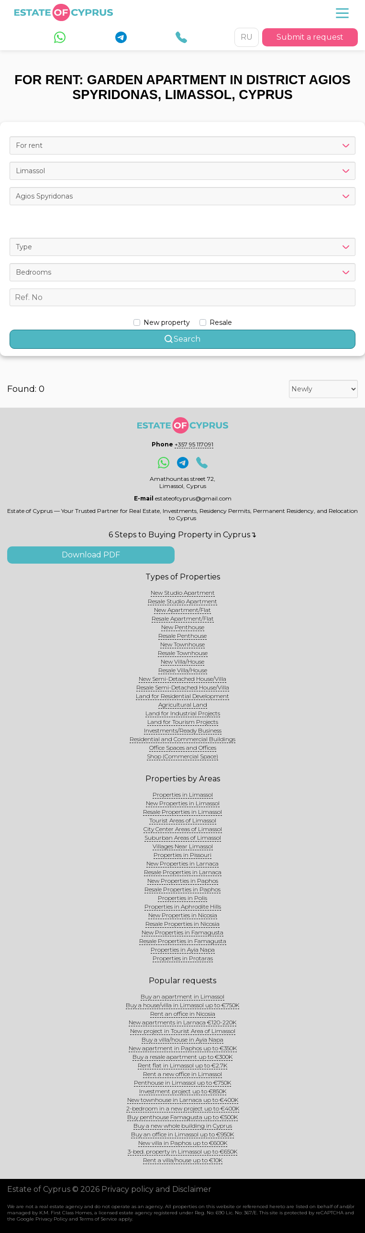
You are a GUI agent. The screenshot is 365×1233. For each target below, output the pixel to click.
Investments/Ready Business (182, 730)
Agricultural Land (182, 704)
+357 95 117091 (194, 444)
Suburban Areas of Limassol (182, 837)
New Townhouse (182, 644)
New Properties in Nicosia (182, 915)
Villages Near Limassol (183, 846)
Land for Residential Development (182, 696)
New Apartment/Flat (182, 609)
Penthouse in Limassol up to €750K (182, 1082)
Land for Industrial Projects (182, 713)
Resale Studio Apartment (182, 601)
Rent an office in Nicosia (182, 1013)
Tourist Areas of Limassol (182, 820)
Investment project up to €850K (182, 1091)
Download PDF (91, 554)
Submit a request (310, 37)
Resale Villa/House (182, 670)
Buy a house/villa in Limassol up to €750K (182, 1005)
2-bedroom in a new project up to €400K (182, 1108)
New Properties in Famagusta (182, 932)
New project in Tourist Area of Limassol (182, 1030)
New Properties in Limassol (183, 803)
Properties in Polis (182, 897)
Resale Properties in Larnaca (182, 872)
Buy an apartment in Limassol (182, 996)
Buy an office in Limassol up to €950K (182, 1134)
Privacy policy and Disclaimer (156, 1189)
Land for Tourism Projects (182, 721)
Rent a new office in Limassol (182, 1073)
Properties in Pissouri (182, 854)
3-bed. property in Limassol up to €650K (182, 1151)
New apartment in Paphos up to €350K (183, 1048)
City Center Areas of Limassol (183, 829)
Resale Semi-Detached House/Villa (182, 687)
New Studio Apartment (183, 592)
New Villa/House (182, 661)
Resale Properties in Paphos (182, 889)
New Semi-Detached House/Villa (182, 678)
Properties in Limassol (183, 794)
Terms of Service (98, 1219)
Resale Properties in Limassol (182, 811)
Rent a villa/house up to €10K (182, 1160)
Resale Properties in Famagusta (182, 940)
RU (247, 37)
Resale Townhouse (183, 652)
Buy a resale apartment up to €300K (182, 1056)
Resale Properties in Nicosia (182, 923)
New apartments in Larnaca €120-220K (182, 1022)
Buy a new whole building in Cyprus (182, 1125)
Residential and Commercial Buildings (182, 739)
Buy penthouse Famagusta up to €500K (182, 1117)
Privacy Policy (51, 1219)
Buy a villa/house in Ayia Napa (182, 1039)
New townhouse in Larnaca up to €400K (182, 1099)
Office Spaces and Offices (182, 747)
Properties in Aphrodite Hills (182, 906)
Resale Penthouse (182, 635)
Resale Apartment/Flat (183, 618)
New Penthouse (182, 627)
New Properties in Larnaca (182, 863)
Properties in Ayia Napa (183, 949)
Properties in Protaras (183, 958)
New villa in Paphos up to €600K (182, 1142)
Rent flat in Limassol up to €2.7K (182, 1065)
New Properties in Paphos (182, 880)
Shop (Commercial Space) (182, 756)
